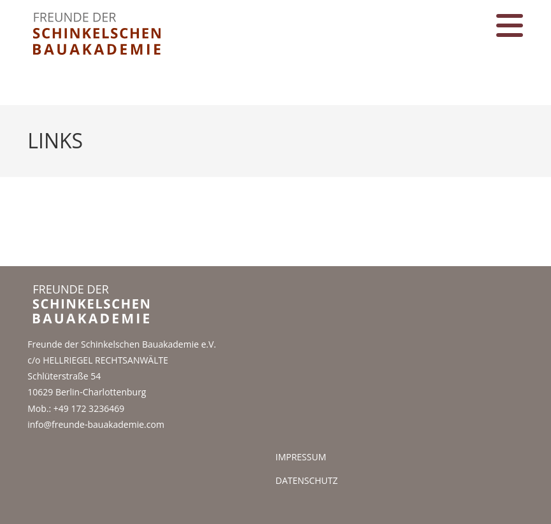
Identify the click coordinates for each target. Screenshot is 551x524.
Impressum (301, 457)
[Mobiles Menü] (510, 33)
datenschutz (307, 480)
